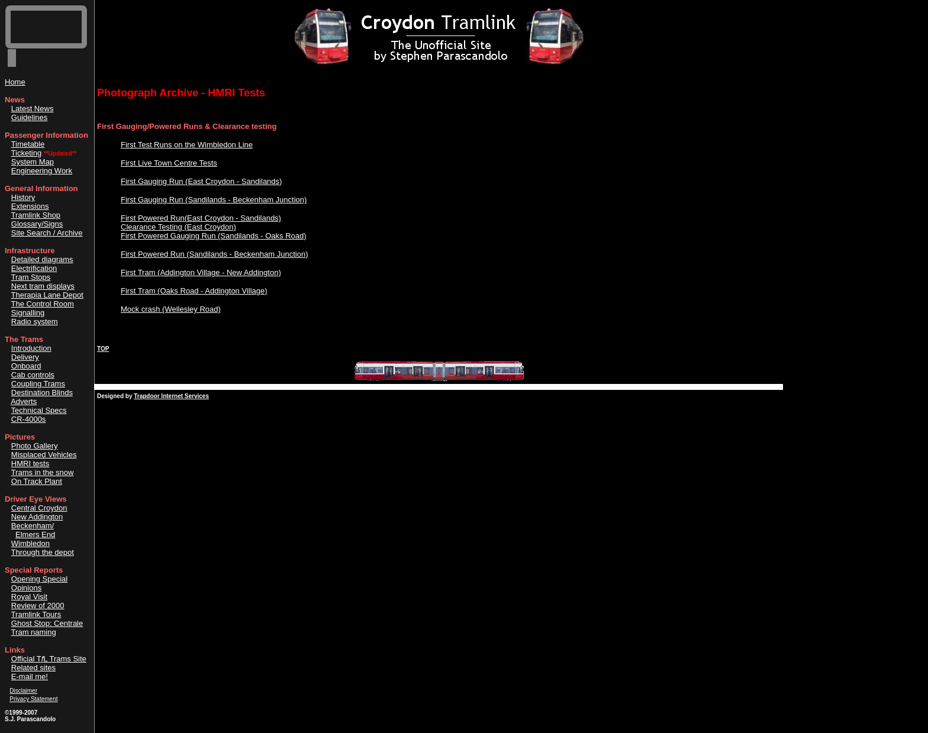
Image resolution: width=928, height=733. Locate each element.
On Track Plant (36, 481)
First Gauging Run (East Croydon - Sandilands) (201, 181)
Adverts (24, 401)
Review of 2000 (38, 605)
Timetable (28, 144)
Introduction (31, 348)
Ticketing (26, 152)
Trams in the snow (42, 472)
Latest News (32, 108)
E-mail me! (29, 676)
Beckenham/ (32, 525)
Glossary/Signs (37, 223)
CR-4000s (28, 419)
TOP (103, 348)
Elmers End (35, 534)
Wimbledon (30, 543)
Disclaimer (23, 690)
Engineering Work (41, 170)
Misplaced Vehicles (44, 454)
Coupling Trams (38, 383)
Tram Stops (31, 277)
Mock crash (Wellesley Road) (171, 309)
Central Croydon (39, 507)
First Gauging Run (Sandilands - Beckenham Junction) (214, 199)
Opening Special (39, 578)
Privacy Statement (33, 699)
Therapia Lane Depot (47, 294)
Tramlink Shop (35, 215)
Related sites (33, 667)
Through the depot (42, 552)
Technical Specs (39, 410)
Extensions (30, 206)
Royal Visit (29, 596)
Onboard (26, 365)
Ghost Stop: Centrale (47, 623)
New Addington (37, 516)
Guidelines (29, 117)
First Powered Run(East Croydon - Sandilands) (201, 218)
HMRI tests (30, 463)
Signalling (27, 312)
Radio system (34, 321)
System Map (32, 161)
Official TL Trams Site (48, 658)
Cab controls (32, 374)
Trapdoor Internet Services (171, 396)
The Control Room (42, 303)
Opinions (26, 587)
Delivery (25, 357)
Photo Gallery (34, 445)
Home (15, 82)
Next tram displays (43, 286)
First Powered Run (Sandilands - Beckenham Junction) (214, 254)
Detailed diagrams (42, 259)
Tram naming (33, 632)
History (23, 197)
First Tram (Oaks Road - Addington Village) (194, 290)
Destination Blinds (42, 392)
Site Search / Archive (47, 232)
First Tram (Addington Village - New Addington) (201, 272)
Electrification (34, 268)
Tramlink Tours (36, 614)
